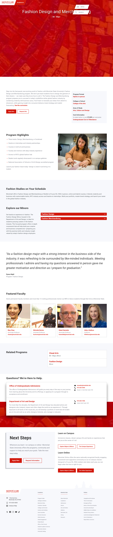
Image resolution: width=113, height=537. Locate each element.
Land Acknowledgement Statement (91, 514)
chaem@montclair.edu (15, 334)
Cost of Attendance (88, 517)
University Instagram (13, 512)
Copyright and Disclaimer (89, 498)
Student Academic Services (44, 526)
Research (63, 517)
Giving (62, 514)
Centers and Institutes (43, 510)
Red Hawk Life (64, 512)
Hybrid (75, 97)
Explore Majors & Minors (67, 446)
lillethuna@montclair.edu (92, 334)
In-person (81, 97)
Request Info (23, 111)
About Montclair (64, 498)
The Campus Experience (86, 446)
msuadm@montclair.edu (84, 385)
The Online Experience (85, 470)
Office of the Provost (42, 524)
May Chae (11, 330)
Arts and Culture (64, 507)
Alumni (62, 505)
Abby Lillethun (89, 330)
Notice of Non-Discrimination (90, 505)
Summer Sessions (42, 514)
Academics (20, 2)
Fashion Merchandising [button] (51, 218)
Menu (108, 7)
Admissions (63, 503)
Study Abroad (41, 522)
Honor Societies (41, 512)
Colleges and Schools (42, 507)
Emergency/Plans (88, 503)
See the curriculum (21, 105)
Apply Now (11, 111)
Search (106, 12)
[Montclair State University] (8, 2)
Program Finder (41, 498)
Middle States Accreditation (90, 510)
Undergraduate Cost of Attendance (84, 120)
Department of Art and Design (22, 401)
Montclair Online (41, 503)
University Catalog (42, 531)
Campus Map (11, 506)
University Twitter (7, 512)
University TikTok (19, 512)
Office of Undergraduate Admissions (24, 386)
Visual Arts (53, 353)
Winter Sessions (41, 517)
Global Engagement (42, 519)
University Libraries (42, 529)
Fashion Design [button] (47, 214)
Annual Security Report (89, 507)
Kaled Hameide (64, 330)
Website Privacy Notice (89, 512)
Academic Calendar (42, 505)
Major (58, 17)
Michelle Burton (38, 330)
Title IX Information (88, 500)
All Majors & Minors (42, 500)
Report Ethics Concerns (89, 519)
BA (54, 17)
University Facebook (10, 512)
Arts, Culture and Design (81, 110)
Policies (85, 492)
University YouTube (16, 512)
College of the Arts (79, 103)
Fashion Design (55, 361)
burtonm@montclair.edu (40, 334)
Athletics (63, 510)
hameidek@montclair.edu (66, 334)
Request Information (32, 460)
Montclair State (64, 492)
